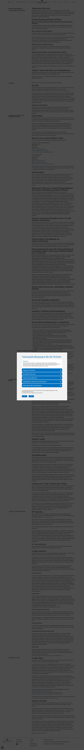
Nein (32, 396)
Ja (24, 396)
